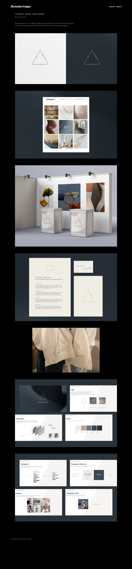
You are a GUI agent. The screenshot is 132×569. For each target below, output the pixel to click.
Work (118, 6)
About (112, 6)
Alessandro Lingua (21, 6)
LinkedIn (29, 539)
